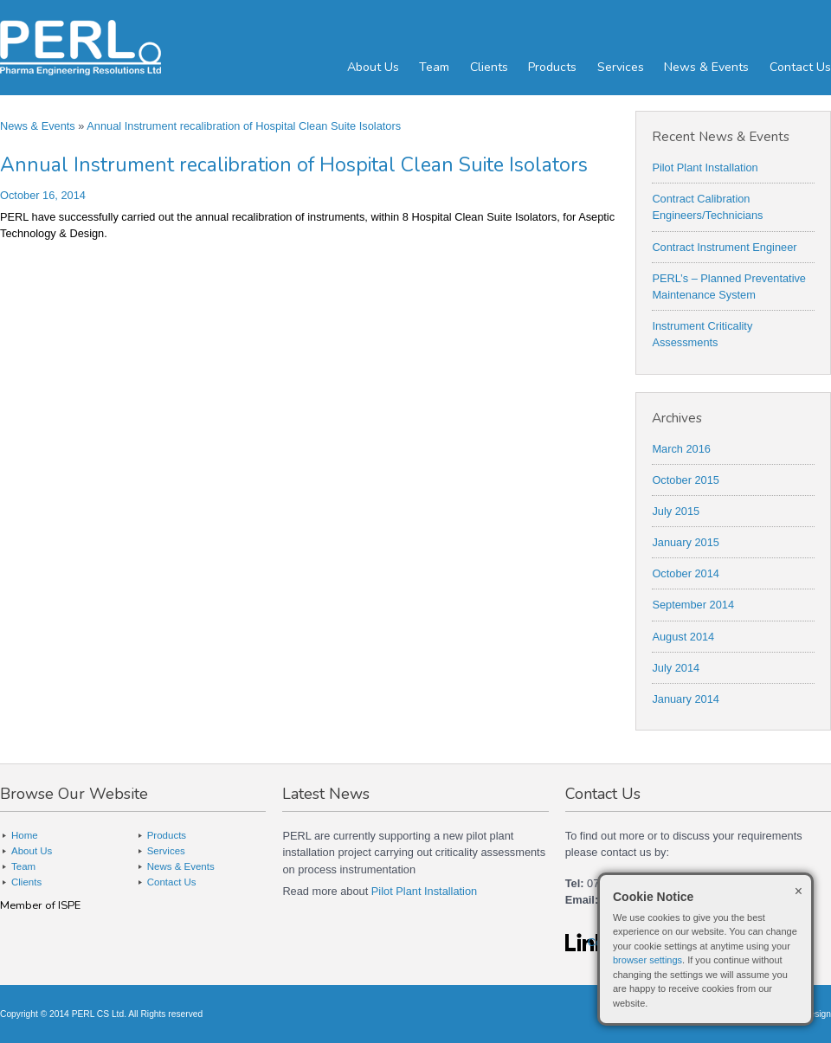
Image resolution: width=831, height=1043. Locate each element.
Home (24, 835)
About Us (373, 67)
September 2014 (693, 604)
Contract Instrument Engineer (724, 247)
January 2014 (685, 698)
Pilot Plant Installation (704, 167)
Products (552, 67)
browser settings (647, 960)
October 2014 (685, 573)
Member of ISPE (40, 905)
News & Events (706, 67)
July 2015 (675, 511)
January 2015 (685, 542)
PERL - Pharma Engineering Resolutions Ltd (104, 47)
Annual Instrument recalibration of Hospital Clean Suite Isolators (244, 125)
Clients (489, 67)
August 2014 (683, 636)
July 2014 (675, 667)
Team (434, 67)
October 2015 (685, 479)
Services (620, 67)
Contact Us (800, 67)
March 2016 (681, 448)
